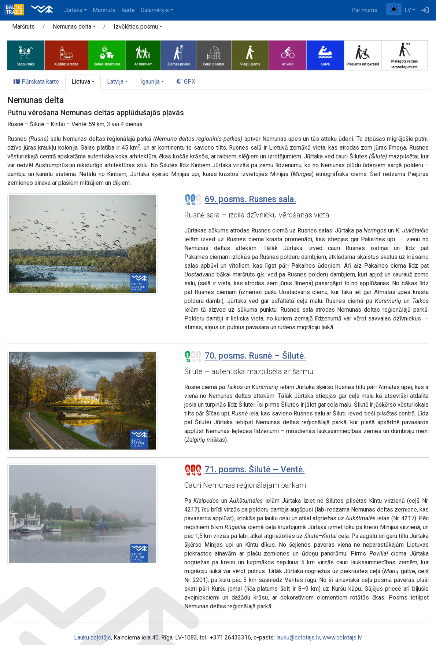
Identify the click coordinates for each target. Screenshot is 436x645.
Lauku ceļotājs (92, 637)
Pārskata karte (36, 81)
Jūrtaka (72, 10)
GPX (186, 81)
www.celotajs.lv (342, 637)
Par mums (364, 10)
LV (407, 10)
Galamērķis (155, 10)
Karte (128, 10)
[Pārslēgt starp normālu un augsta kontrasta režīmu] (394, 9)
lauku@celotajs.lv (298, 637)
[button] (74, 28)
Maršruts (104, 10)
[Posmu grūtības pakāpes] (193, 199)
